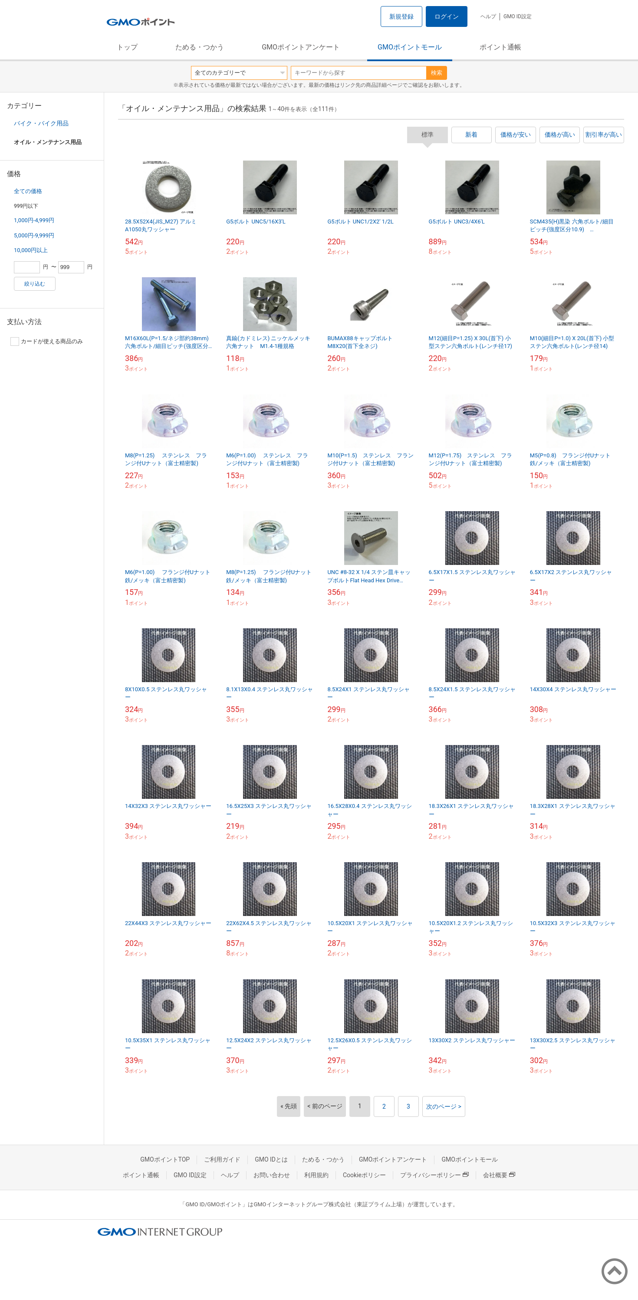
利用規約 (316, 1175)
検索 (436, 72)
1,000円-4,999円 (34, 220)
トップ (127, 47)
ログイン (446, 16)
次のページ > (443, 1106)
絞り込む (34, 284)
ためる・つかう (199, 47)
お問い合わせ (271, 1175)
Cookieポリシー (364, 1175)
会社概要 (499, 1175)
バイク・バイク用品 (41, 123)
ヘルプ (488, 16)
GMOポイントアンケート (301, 47)
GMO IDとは (271, 1159)
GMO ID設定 (517, 16)
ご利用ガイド (222, 1159)
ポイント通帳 (500, 47)
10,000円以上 (31, 250)
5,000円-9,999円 (34, 235)
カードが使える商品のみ (46, 341)
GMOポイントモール (410, 47)
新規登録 (401, 16)
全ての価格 (28, 191)
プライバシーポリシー (434, 1175)
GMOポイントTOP (165, 1159)
